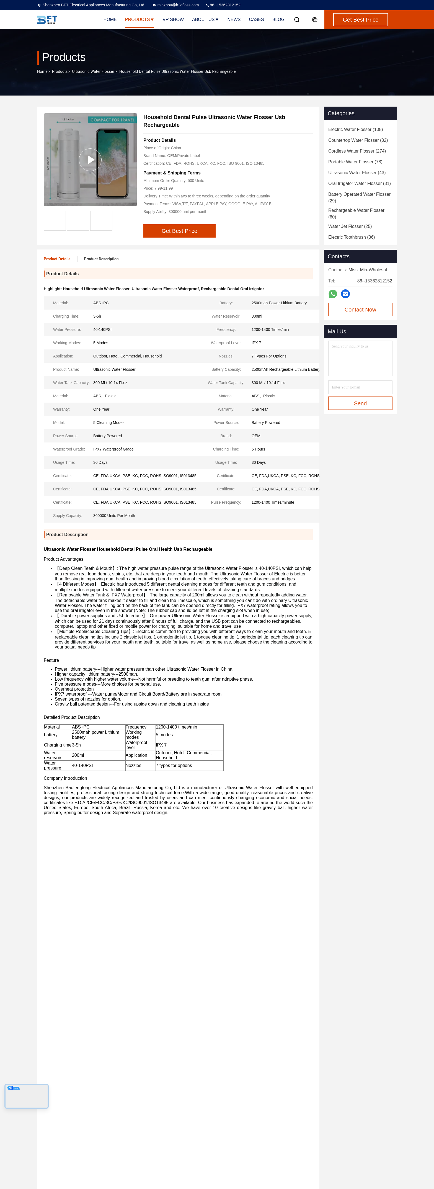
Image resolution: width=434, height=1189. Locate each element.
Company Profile (154, 1110)
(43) (357, 172)
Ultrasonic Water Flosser (93, 71)
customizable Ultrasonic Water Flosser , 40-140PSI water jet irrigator (210, 1033)
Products (139, 19)
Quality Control (153, 1130)
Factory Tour (151, 1120)
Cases (256, 19)
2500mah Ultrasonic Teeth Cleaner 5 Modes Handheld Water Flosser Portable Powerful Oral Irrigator (93, 1033)
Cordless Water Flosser (235, 1130)
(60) (356, 213)
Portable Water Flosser (234, 1140)
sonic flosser (156, 855)
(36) (351, 237)
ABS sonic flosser (63, 855)
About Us (205, 19)
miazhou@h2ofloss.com (175, 5)
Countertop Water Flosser (237, 1120)
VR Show (173, 19)
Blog (278, 19)
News (234, 19)
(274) (357, 151)
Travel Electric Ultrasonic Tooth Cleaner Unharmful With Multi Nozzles (334, 1033)
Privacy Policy (152, 1160)
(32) (358, 140)
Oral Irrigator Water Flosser (238, 1160)
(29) (359, 197)
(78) (355, 161)
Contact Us (149, 1140)
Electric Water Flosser (233, 1110)
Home (110, 19)
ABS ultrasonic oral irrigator (111, 855)
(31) (359, 183)
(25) (350, 226)
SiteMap (147, 1150)
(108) (355, 129)
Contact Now (360, 310)
